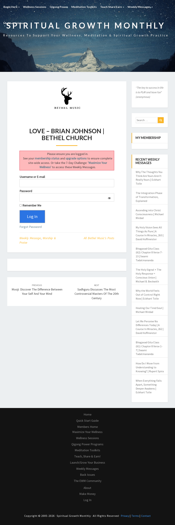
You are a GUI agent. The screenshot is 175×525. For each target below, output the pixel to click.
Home (87, 414)
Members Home (87, 427)
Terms (135, 515)
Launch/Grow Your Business (87, 462)
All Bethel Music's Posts (99, 238)
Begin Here (11, 6)
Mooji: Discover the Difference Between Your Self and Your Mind (37, 290)
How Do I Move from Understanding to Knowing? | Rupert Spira (150, 367)
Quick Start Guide (87, 421)
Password (25, 191)
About (87, 488)
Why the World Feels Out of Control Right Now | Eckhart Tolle (148, 294)
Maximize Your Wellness (87, 432)
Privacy (125, 515)
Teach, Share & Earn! (87, 456)
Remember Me (30, 205)
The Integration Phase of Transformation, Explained (149, 197)
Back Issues (87, 475)
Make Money (87, 494)
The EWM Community (87, 481)
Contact (146, 515)
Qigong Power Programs (87, 444)
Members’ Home (15, 23)
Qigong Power (59, 6)
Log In (87, 500)
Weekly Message (30, 238)
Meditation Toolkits (84, 6)
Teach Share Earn (112, 6)
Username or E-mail (32, 177)
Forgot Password (30, 227)
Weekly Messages (140, 6)
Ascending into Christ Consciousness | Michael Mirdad (150, 214)
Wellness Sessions (34, 6)
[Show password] (108, 197)
